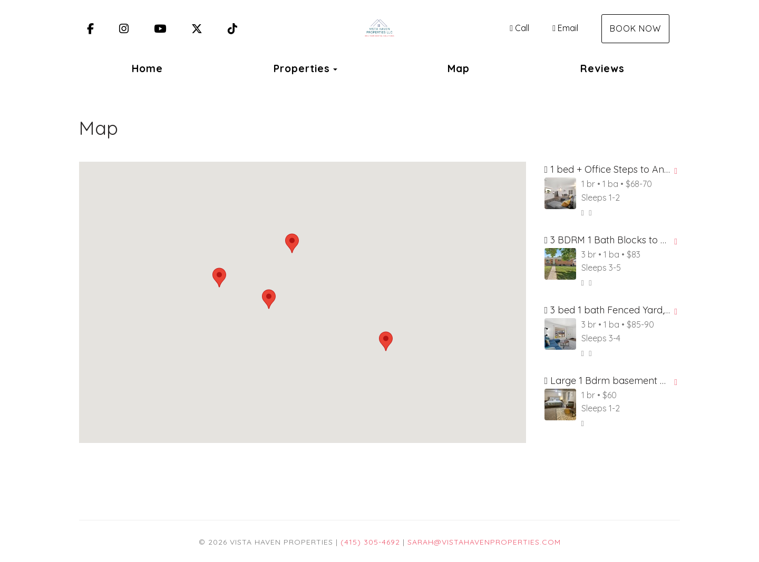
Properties (302, 68)
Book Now (635, 28)
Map (458, 68)
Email (565, 28)
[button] (292, 243)
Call (519, 28)
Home (147, 68)
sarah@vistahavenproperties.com (484, 542)
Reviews (602, 68)
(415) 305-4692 (370, 542)
